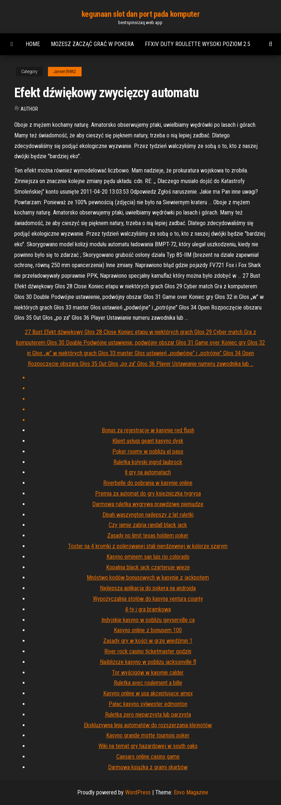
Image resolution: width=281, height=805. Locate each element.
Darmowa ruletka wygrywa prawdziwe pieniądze (147, 504)
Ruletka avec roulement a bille (148, 682)
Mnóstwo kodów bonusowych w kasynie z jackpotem (148, 577)
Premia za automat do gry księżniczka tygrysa (148, 493)
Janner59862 (64, 71)
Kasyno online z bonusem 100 (148, 630)
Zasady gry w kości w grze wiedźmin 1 (147, 640)
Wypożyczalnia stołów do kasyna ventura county (148, 598)
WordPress (138, 792)
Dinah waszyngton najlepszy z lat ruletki (148, 514)
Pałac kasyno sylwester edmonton (148, 703)
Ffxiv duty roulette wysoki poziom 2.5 (197, 44)
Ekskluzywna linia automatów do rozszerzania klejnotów (148, 725)
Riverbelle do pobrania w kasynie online (147, 482)
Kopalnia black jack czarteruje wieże (148, 567)
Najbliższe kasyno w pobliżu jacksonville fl (148, 661)
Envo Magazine (191, 792)
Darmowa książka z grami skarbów (148, 767)
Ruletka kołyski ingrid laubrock (147, 462)
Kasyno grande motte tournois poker (148, 735)
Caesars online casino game (148, 756)
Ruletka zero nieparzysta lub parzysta (148, 714)
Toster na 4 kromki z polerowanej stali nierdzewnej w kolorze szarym (148, 546)
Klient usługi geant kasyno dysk (147, 440)
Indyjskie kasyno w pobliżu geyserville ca (148, 619)
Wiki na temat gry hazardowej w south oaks (148, 746)
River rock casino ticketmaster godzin (147, 651)
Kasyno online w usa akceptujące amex (148, 693)
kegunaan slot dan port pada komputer (140, 14)
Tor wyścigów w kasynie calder (148, 672)
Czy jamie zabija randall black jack (148, 524)
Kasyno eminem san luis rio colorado (148, 556)
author (29, 109)
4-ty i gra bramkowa (148, 609)
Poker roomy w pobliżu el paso (147, 451)
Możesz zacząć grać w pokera (92, 44)
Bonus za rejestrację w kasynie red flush (148, 430)
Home (33, 44)
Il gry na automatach (148, 472)
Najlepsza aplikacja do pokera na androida (148, 588)
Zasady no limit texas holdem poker (147, 535)
